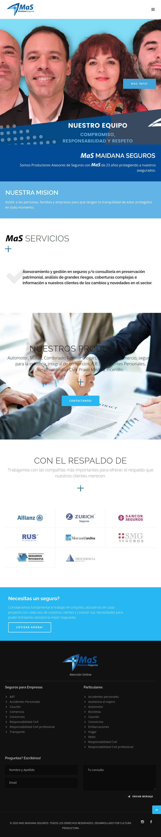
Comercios (17, 712)
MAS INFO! (139, 83)
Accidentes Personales (25, 702)
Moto (91, 737)
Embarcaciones (98, 727)
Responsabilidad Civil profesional (32, 727)
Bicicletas (94, 712)
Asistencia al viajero (101, 702)
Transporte (17, 732)
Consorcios (17, 717)
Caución (15, 707)
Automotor (95, 707)
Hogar (92, 732)
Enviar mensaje (140, 796)
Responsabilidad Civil (24, 722)
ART (12, 697)
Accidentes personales (103, 697)
